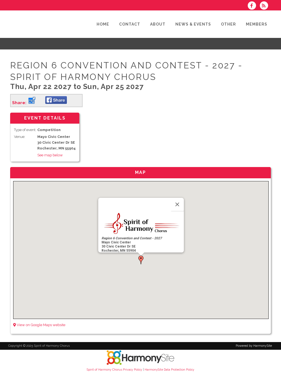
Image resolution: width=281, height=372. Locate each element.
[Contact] (130, 24)
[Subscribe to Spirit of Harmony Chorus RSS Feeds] (265, 6)
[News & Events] (194, 24)
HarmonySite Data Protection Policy (169, 369)
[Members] (257, 24)
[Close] (177, 204)
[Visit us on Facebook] (254, 6)
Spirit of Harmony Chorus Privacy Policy (114, 369)
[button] (141, 260)
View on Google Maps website (39, 325)
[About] (158, 24)
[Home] (103, 24)
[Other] (229, 24)
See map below (50, 155)
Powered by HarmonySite (254, 346)
